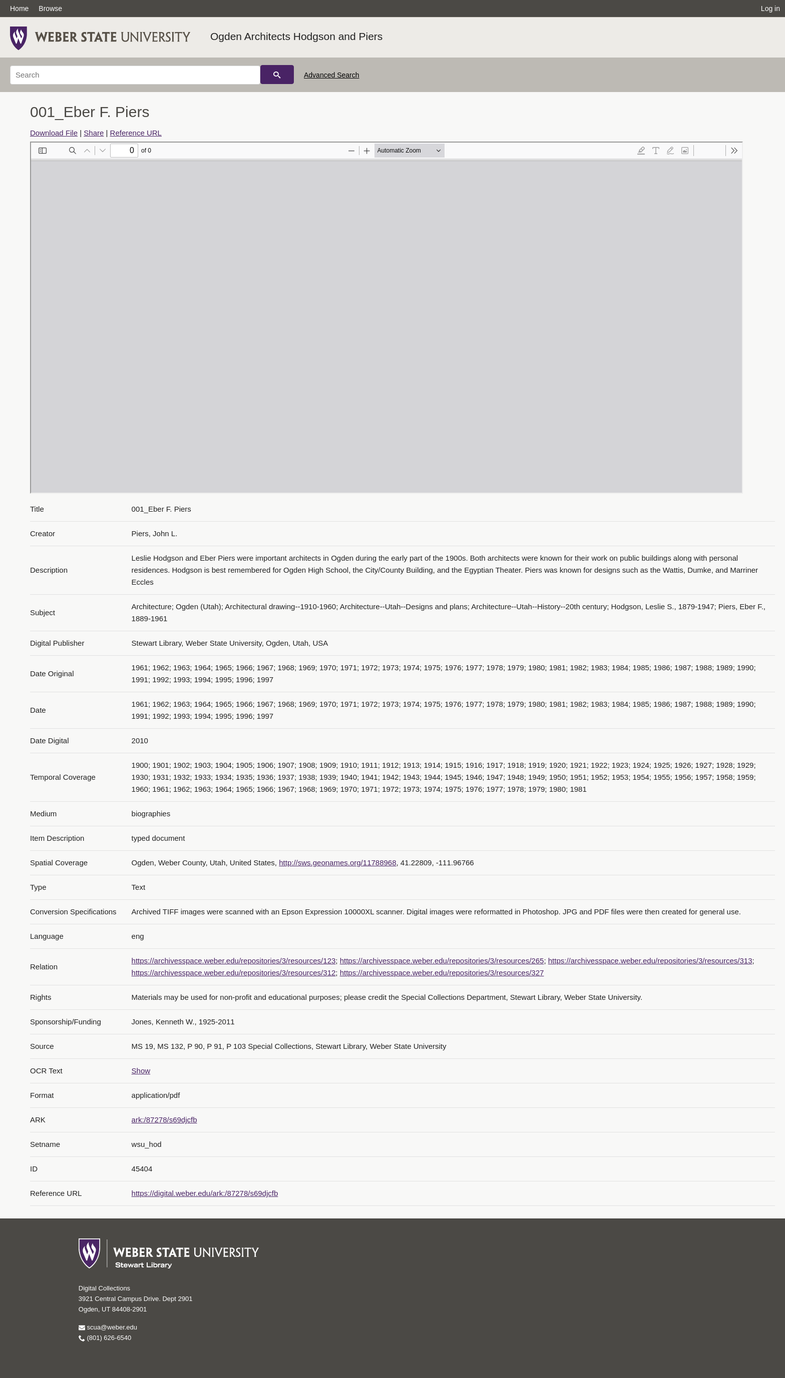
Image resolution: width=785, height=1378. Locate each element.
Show (141, 1070)
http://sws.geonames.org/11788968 (337, 862)
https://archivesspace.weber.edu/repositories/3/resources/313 (650, 960)
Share (94, 133)
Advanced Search (331, 75)
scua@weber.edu (108, 1327)
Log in (770, 9)
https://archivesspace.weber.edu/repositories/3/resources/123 (234, 960)
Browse (50, 9)
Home (19, 9)
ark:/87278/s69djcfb (164, 1119)
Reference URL (136, 133)
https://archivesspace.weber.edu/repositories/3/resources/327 (442, 972)
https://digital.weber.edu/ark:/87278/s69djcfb (205, 1193)
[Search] (135, 75)
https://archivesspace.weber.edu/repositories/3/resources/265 (442, 960)
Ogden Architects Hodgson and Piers (296, 36)
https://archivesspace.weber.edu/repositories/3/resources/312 (234, 972)
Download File (54, 133)
